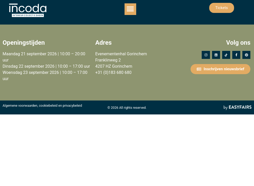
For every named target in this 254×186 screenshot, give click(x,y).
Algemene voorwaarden (20, 105)
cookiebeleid (48, 105)
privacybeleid (72, 105)
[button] (130, 9)
